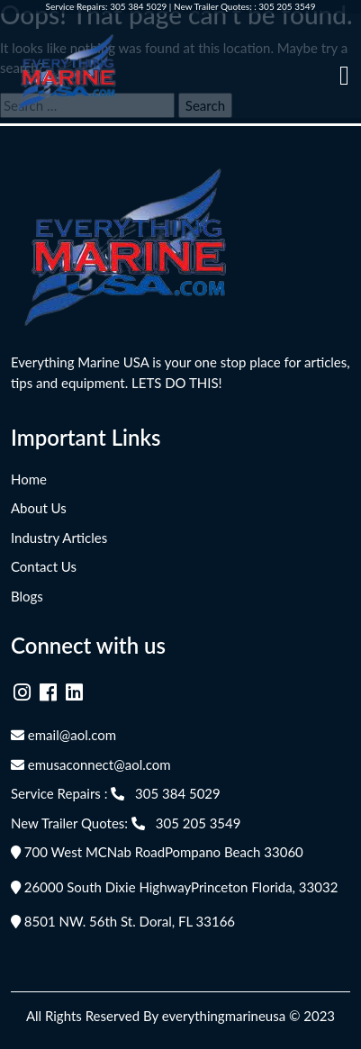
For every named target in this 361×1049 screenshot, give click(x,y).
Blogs (27, 596)
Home (29, 479)
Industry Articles (59, 537)
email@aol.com (63, 735)
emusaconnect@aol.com (91, 764)
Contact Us (44, 566)
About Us (39, 508)
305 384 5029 (138, 6)
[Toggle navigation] (344, 75)
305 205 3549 (286, 6)
